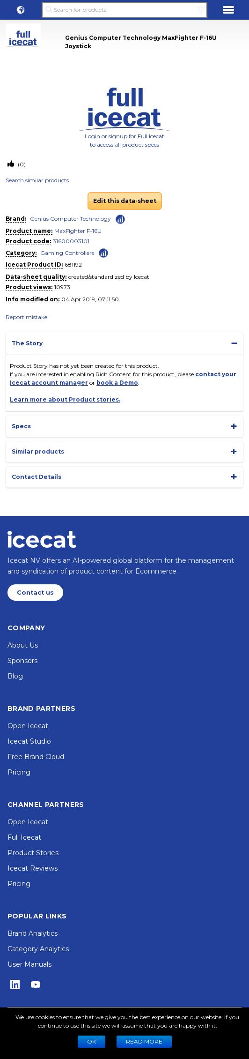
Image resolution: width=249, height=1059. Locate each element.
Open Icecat (27, 726)
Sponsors (22, 660)
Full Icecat (24, 837)
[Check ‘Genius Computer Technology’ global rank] (120, 219)
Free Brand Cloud (35, 757)
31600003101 (71, 241)
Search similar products (37, 180)
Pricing (18, 772)
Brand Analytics (32, 933)
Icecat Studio (29, 741)
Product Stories (33, 853)
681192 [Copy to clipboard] (73, 264)
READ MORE (144, 1041)
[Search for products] (124, 10)
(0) (21, 164)
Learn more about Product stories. (65, 399)
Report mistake (26, 317)
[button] (20, 10)
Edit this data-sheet (124, 200)
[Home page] (41, 539)
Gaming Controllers (67, 252)
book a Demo (117, 382)
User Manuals (29, 964)
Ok (91, 1041)
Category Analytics (38, 949)
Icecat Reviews (32, 868)
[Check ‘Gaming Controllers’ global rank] (103, 252)
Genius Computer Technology (70, 218)
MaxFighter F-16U (78, 230)
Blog (15, 676)
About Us (22, 645)
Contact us (35, 592)
